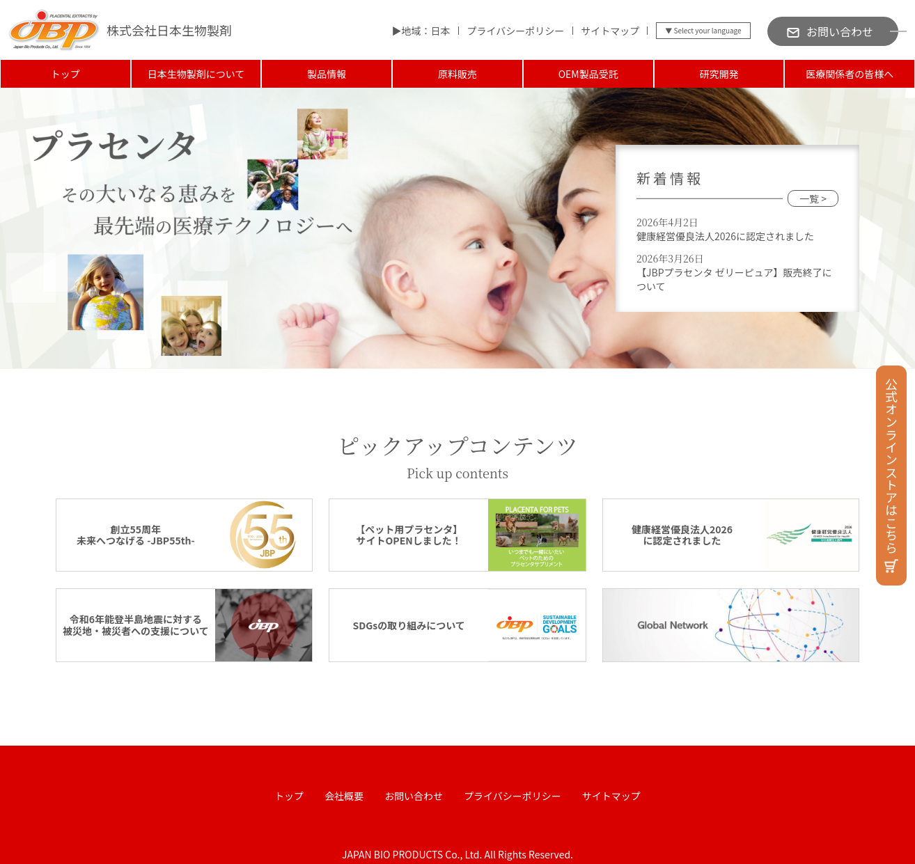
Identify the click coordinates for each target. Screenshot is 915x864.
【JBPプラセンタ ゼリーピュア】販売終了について (733, 279)
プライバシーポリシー (515, 31)
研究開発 (718, 74)
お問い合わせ (413, 796)
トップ (65, 74)
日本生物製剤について (196, 74)
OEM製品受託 (588, 74)
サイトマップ (610, 31)
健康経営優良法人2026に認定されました (725, 236)
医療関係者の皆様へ (849, 74)
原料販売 (457, 74)
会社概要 (343, 796)
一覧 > (813, 198)
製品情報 (326, 74)
